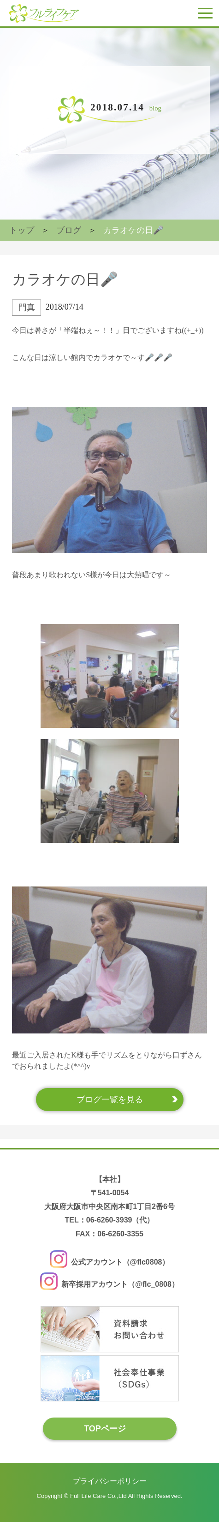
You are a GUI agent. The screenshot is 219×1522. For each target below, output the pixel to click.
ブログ (68, 230)
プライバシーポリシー (110, 1481)
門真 (26, 307)
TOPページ (105, 1428)
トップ (21, 230)
